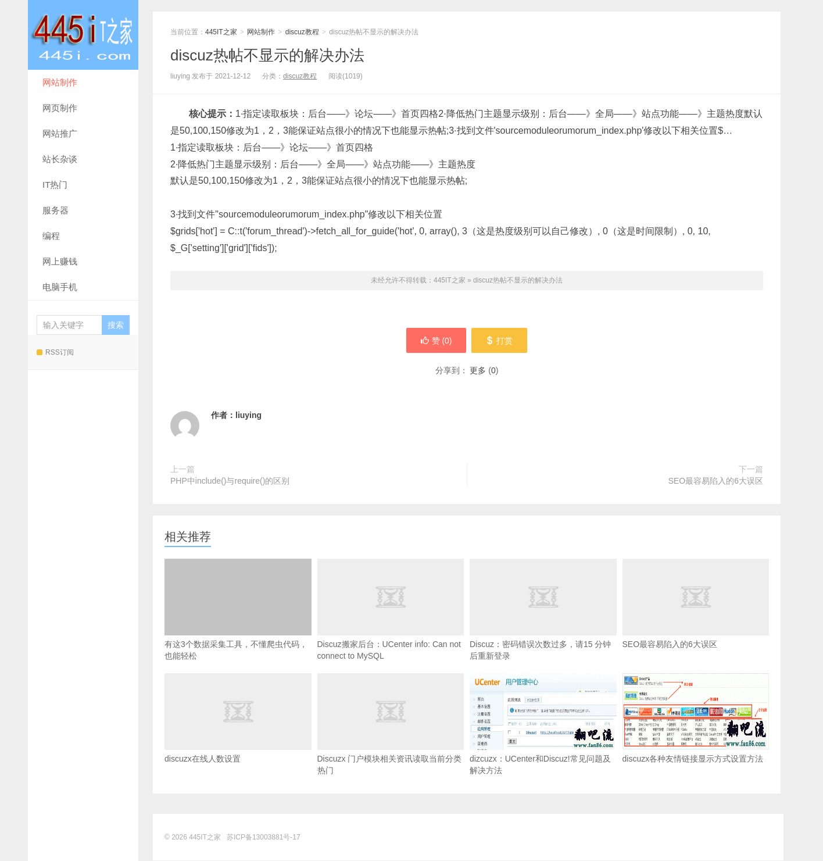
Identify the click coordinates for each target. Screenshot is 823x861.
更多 (478, 371)
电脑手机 (59, 287)
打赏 (500, 340)
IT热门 (54, 185)
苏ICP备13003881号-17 (263, 838)
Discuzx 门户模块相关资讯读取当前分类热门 (390, 742)
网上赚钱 (59, 261)
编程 (51, 236)
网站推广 (59, 133)
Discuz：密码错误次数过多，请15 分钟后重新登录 (543, 627)
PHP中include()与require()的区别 (229, 481)
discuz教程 (302, 32)
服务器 (55, 210)
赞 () (435, 340)
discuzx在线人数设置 (238, 736)
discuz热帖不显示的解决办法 (267, 55)
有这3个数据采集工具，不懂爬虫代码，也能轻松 (238, 610)
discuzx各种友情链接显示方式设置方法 (696, 719)
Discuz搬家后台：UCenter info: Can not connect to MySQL (390, 627)
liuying (248, 415)
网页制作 (59, 108)
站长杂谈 (59, 159)
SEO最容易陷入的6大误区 (715, 481)
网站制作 (59, 82)
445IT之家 (83, 35)
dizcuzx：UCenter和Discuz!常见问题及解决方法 (543, 725)
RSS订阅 (55, 352)
